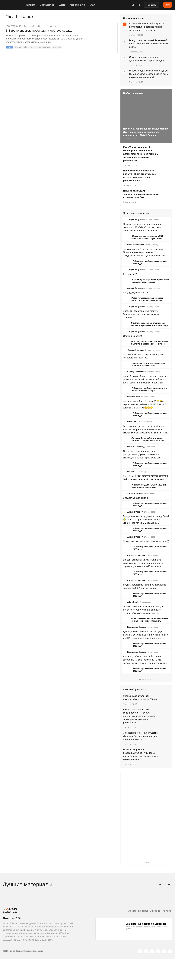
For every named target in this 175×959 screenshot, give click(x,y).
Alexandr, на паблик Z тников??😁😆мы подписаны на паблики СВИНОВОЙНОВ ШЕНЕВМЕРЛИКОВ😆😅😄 (145, 404)
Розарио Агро (133, 397)
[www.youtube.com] (152, 951)
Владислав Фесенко (136, 627)
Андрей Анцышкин (136, 220)
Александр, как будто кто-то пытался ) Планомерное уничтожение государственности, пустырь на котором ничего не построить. (144, 252)
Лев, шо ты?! (130, 274)
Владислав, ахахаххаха (135, 498)
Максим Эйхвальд (136, 447)
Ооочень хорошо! (132, 336)
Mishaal (130, 472)
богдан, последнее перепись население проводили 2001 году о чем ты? (144, 586)
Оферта (132, 911)
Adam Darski (133, 602)
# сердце (57, 47)
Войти (167, 5)
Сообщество (47, 5)
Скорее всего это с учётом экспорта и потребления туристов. (143, 356)
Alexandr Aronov (135, 493)
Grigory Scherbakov (136, 372)
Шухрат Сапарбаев (136, 555)
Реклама (166, 911)
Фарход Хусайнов (135, 350)
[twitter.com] (140, 951)
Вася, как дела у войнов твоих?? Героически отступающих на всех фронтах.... (141, 314)
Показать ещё (146, 679)
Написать (151, 5)
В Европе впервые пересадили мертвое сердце (39, 30)
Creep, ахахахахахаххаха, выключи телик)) (146, 541)
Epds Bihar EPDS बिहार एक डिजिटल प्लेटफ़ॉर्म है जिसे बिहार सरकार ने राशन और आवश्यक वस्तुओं (145, 478)
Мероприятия (77, 5)
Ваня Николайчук (135, 245)
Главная (30, 5)
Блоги (62, 5)
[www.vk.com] (146, 951)
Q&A (92, 5)
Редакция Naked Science (35, 26)
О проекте (155, 911)
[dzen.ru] (158, 951)
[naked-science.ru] (170, 951)
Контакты (143, 911)
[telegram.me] (164, 951)
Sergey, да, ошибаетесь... (136, 292)
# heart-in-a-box (21, 47)
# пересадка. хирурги (40, 47)
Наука (9, 47)
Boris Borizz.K (133, 422)
